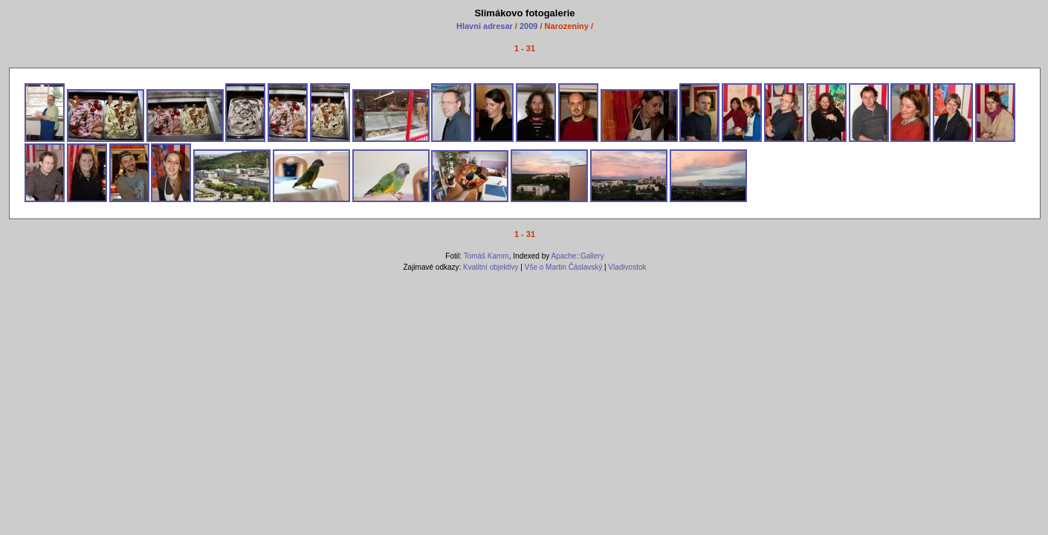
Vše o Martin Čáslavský (563, 267)
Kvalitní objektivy (490, 267)
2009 (528, 26)
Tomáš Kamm (486, 256)
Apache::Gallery (577, 256)
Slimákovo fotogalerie (524, 13)
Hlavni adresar (485, 26)
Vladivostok (627, 267)
